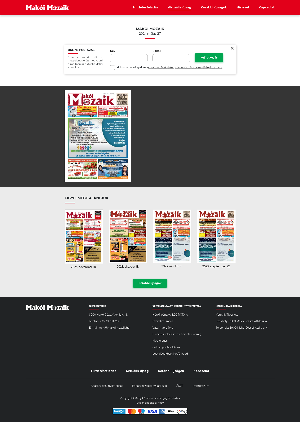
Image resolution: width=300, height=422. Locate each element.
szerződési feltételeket (161, 67)
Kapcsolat (267, 7)
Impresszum (201, 386)
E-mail (156, 51)
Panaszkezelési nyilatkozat (149, 386)
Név (112, 51)
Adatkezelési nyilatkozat (107, 386)
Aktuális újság (179, 7)
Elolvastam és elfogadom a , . (170, 67)
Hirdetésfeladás (145, 7)
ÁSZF (179, 386)
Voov (161, 403)
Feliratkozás (209, 57)
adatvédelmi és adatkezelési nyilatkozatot (198, 67)
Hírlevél (243, 7)
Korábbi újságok (214, 7)
